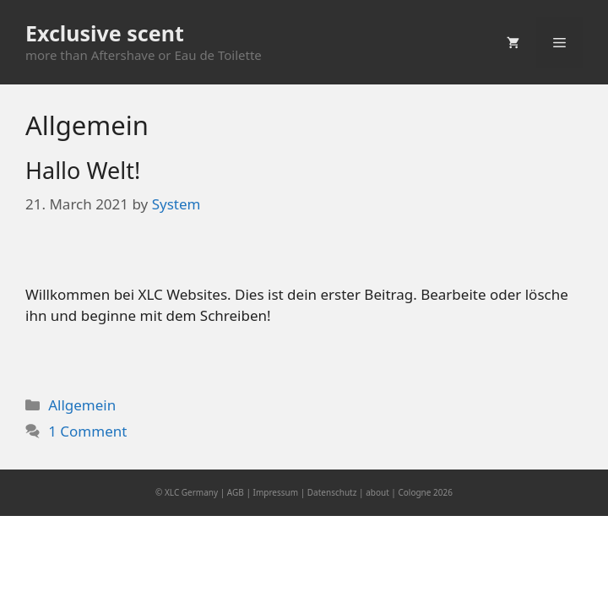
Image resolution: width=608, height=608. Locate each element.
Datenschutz (332, 492)
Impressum (276, 492)
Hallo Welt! (82, 170)
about (377, 492)
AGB (235, 492)
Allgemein (82, 405)
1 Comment (87, 431)
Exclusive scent (104, 33)
